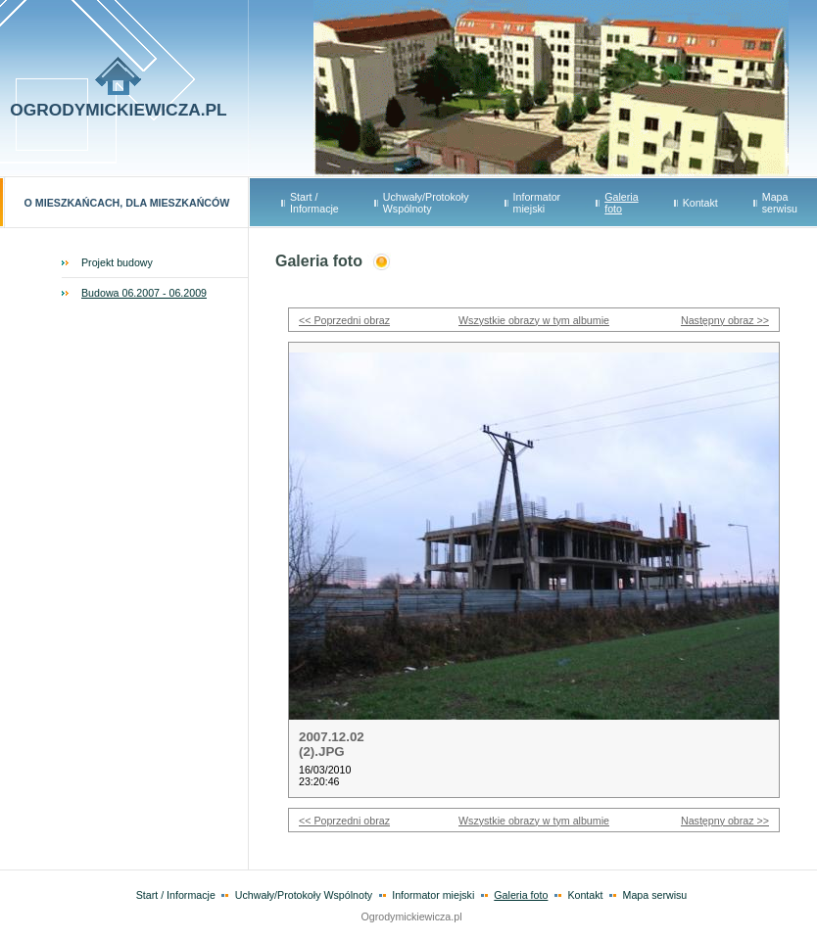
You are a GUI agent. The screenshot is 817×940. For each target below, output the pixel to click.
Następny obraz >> (725, 320)
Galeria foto (621, 202)
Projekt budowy (117, 262)
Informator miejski (537, 202)
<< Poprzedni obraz (344, 320)
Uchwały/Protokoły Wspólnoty (426, 202)
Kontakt (700, 203)
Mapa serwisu (779, 202)
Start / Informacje (314, 202)
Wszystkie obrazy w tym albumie (533, 320)
